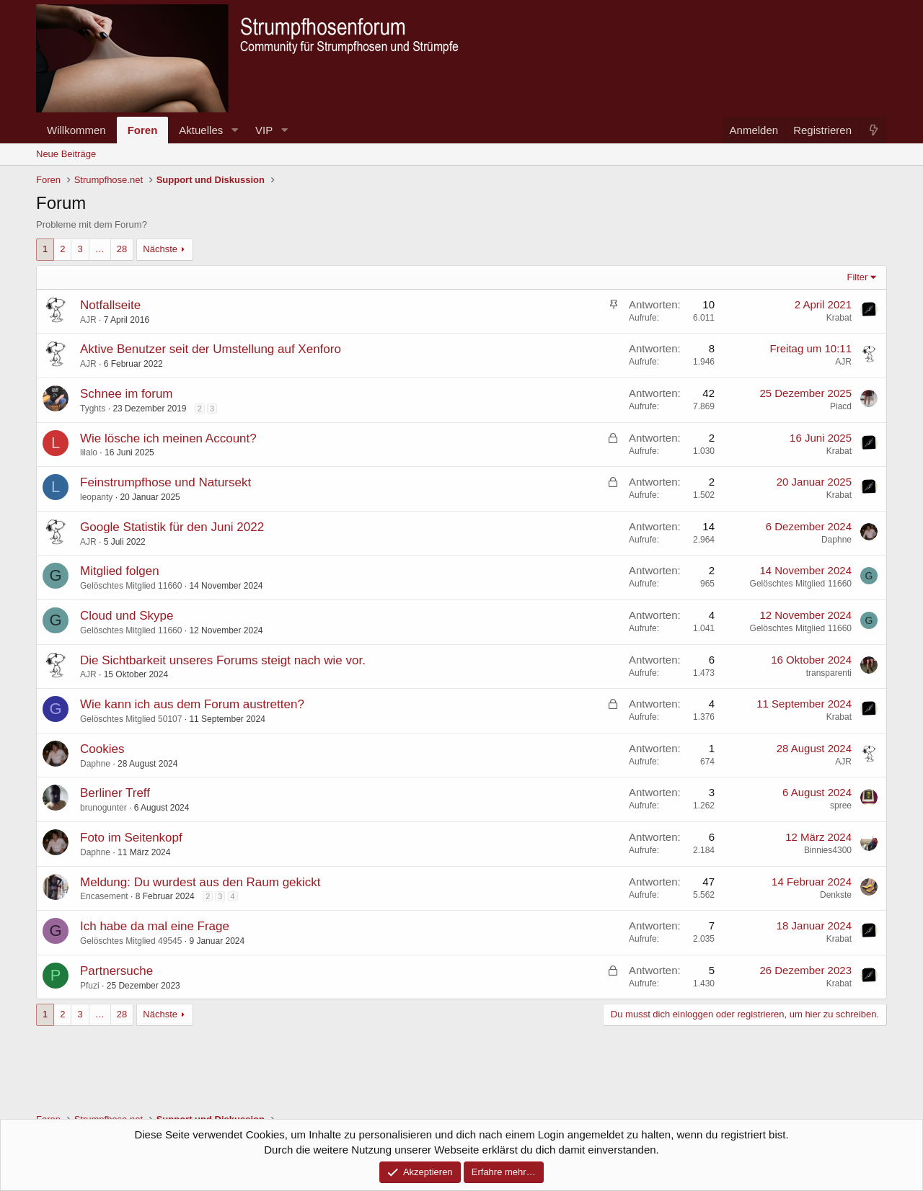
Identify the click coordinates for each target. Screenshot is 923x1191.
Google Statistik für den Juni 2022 (172, 527)
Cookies (102, 749)
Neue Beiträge (66, 153)
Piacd (841, 406)
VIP (264, 130)
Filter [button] (857, 277)
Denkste (836, 895)
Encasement (104, 896)
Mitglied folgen (119, 571)
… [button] (100, 249)
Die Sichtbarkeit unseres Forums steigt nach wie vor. (223, 660)
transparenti (829, 673)
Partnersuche (116, 971)
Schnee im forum (126, 394)
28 (122, 249)
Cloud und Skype (126, 616)
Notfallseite (110, 305)
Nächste (160, 249)
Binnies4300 (828, 850)
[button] (234, 130)
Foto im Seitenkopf (131, 837)
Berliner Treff (115, 793)
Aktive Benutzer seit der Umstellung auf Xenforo (210, 349)
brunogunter (103, 808)
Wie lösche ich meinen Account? (168, 438)
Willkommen (76, 130)
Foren (143, 130)
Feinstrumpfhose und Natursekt (165, 482)
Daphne (836, 540)
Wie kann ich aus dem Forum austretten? (192, 704)
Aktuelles (201, 130)
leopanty (96, 497)
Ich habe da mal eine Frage (154, 926)
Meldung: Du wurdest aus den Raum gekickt (200, 882)
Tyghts (92, 408)
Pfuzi (90, 986)
